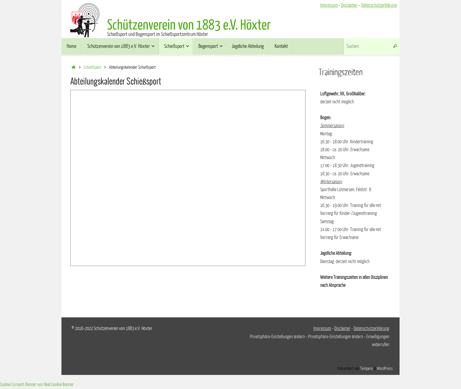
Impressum (329, 5)
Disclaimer (349, 5)
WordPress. (385, 368)
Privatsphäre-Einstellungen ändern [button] (277, 336)
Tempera (366, 368)
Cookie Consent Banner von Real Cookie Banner (37, 384)
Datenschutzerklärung (379, 5)
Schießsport (92, 67)
